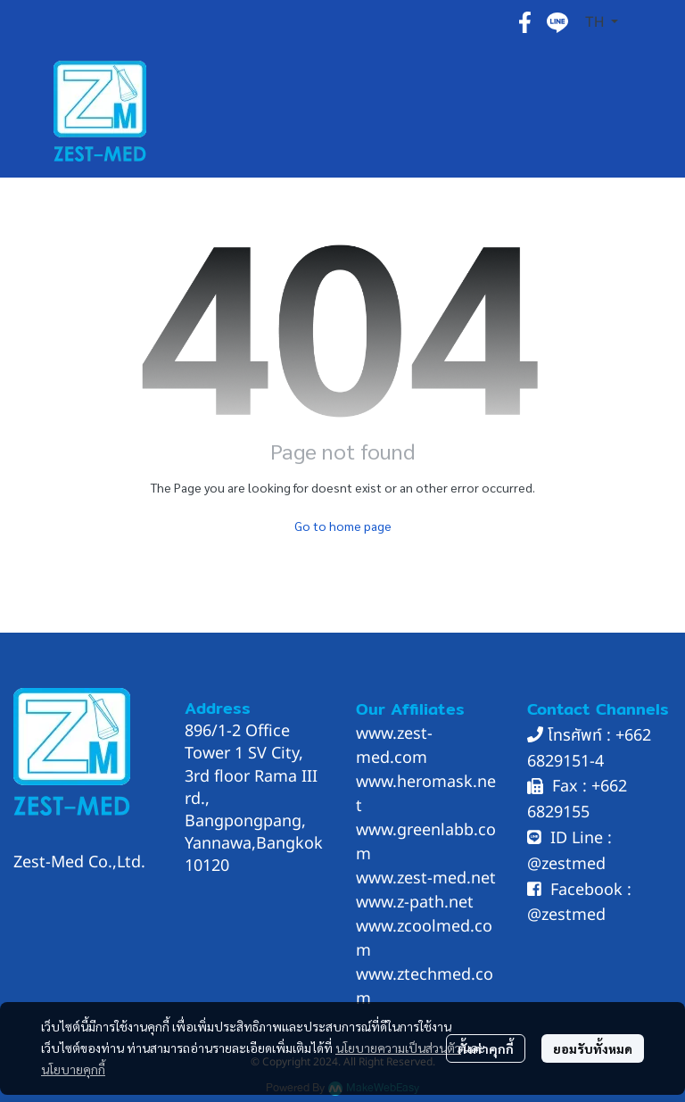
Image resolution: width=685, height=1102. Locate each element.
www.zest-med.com (394, 746)
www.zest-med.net (426, 878)
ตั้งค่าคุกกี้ (486, 1048)
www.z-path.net (415, 903)
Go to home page (343, 526)
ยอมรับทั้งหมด (592, 1048)
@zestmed (566, 864)
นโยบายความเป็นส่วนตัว (398, 1048)
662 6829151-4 (589, 749)
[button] (601, 22)
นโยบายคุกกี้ (73, 1069)
